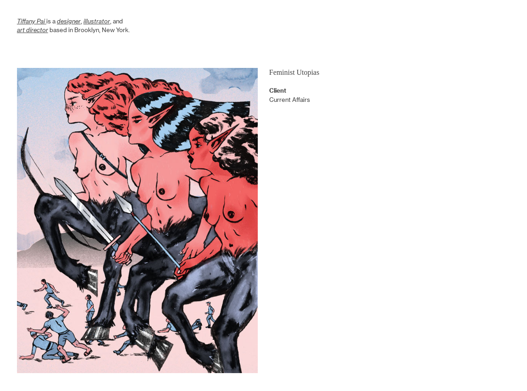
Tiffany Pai (31, 21)
